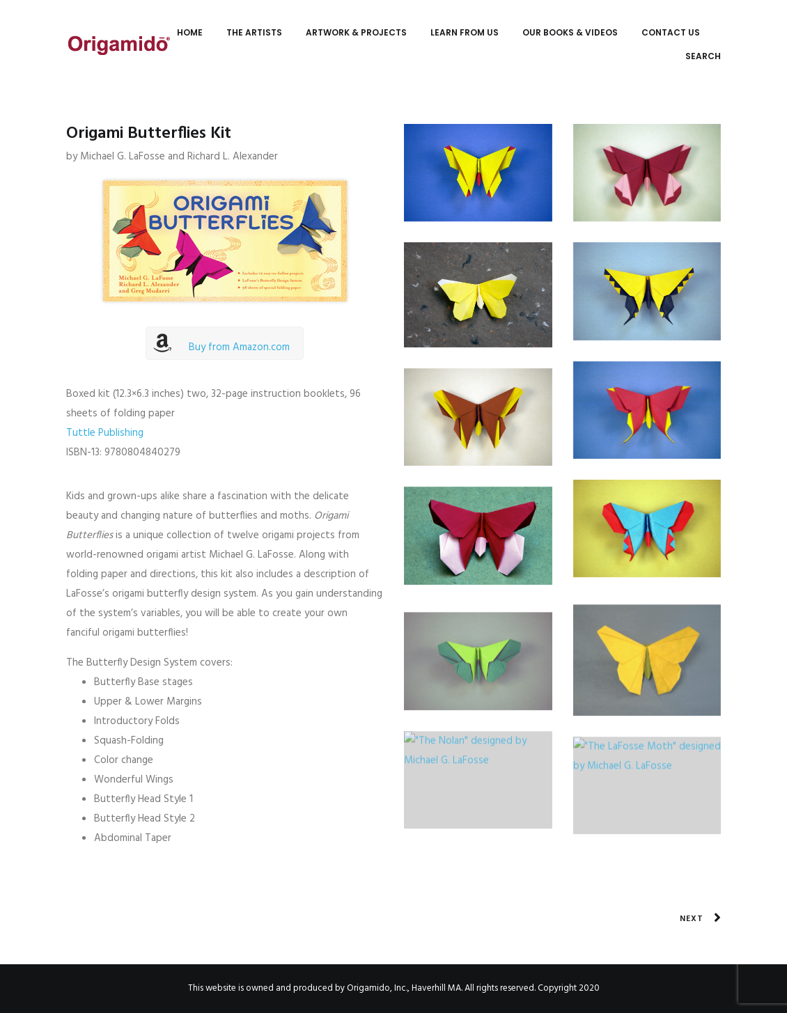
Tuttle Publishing (104, 433)
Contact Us (670, 32)
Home (190, 32)
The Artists (254, 32)
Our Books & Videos (570, 32)
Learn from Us (464, 32)
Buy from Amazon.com (239, 347)
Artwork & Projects (356, 32)
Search (703, 56)
